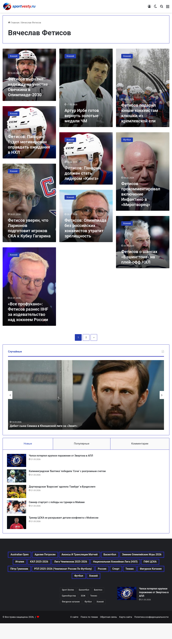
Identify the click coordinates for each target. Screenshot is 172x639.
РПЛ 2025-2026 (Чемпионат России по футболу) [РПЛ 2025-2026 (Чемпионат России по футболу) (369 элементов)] (59, 582)
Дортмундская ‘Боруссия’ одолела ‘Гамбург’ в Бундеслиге (63, 487)
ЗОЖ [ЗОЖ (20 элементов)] (83, 611)
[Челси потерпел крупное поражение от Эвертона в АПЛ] (17, 461)
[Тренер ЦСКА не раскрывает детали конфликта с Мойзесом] (17, 523)
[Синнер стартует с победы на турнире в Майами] (17, 508)
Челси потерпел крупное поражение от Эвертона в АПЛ (62, 456)
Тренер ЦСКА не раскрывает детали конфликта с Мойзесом (64, 518)
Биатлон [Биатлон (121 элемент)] (98, 605)
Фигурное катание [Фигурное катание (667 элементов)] (67, 591)
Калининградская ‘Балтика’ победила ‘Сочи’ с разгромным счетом (68, 472)
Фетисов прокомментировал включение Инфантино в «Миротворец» (140, 194)
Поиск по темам (89, 632)
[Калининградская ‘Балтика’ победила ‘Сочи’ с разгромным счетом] (17, 477)
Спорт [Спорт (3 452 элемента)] (129, 582)
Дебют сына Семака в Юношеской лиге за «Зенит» (47, 426)
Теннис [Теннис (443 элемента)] (147, 582)
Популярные (81, 443)
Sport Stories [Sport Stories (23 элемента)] (68, 605)
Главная (13, 22)
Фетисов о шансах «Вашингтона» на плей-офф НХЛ (139, 257)
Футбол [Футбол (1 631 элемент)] (95, 591)
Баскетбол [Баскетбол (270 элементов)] (148, 557)
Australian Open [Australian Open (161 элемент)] (27, 557)
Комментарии (139, 443)
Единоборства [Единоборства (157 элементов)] (69, 611)
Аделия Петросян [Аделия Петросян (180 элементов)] (61, 557)
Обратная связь (108, 632)
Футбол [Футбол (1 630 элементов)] (88, 617)
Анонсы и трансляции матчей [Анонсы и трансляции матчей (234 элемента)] (108, 557)
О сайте (74, 632)
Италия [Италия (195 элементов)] (75, 566)
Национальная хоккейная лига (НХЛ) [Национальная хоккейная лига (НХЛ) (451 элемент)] (58, 574)
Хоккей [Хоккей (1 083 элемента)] (114, 591)
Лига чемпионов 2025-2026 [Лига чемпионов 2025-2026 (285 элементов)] (142, 566)
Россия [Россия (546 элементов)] (111, 582)
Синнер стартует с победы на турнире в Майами (58, 503)
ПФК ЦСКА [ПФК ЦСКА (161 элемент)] (105, 574)
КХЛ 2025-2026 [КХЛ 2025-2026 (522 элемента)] (100, 566)
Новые (28, 443)
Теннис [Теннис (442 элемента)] (93, 611)
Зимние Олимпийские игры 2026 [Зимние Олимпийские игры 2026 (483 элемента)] (34, 566)
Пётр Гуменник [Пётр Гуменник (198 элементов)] (132, 574)
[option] (86, 395)
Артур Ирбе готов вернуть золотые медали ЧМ (82, 115)
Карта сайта (125, 632)
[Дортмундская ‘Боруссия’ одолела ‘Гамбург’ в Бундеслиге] (17, 492)
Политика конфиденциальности (151, 632)
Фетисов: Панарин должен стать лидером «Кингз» (83, 173)
